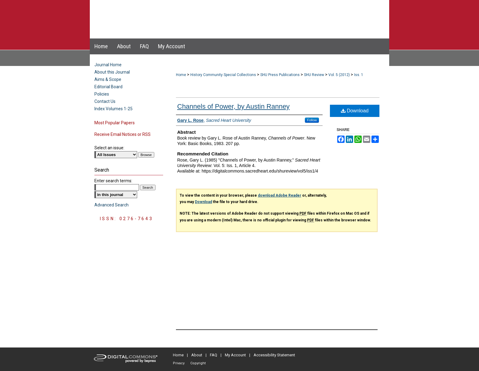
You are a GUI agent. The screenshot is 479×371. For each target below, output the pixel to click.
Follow (312, 120)
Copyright (198, 363)
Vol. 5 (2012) (339, 75)
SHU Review (314, 75)
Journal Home (108, 64)
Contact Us (104, 101)
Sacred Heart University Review (233, 13)
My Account (235, 355)
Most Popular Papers (114, 122)
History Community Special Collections (223, 75)
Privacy (179, 363)
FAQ (213, 355)
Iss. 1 (358, 75)
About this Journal (112, 72)
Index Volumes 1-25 (113, 108)
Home (181, 75)
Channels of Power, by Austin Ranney (233, 106)
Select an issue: (109, 147)
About (196, 355)
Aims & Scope (107, 79)
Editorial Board (108, 86)
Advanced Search (111, 204)
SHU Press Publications (280, 75)
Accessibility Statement (274, 355)
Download (355, 110)
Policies (101, 94)
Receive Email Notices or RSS (122, 134)
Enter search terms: (113, 180)
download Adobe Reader (279, 195)
